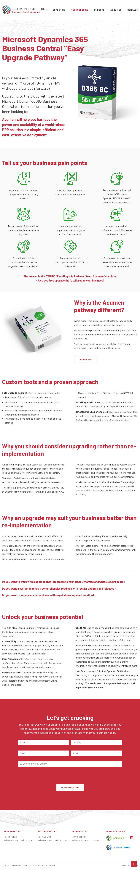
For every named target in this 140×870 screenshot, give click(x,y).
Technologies (79, 10)
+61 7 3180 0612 (78, 837)
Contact (132, 10)
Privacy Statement (37, 865)
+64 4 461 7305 (44, 837)
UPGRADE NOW (85, 359)
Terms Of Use (50, 865)
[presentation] (38, 776)
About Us (116, 10)
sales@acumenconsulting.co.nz (18, 840)
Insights (99, 10)
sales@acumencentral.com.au (85, 840)
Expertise (59, 10)
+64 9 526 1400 (10, 837)
